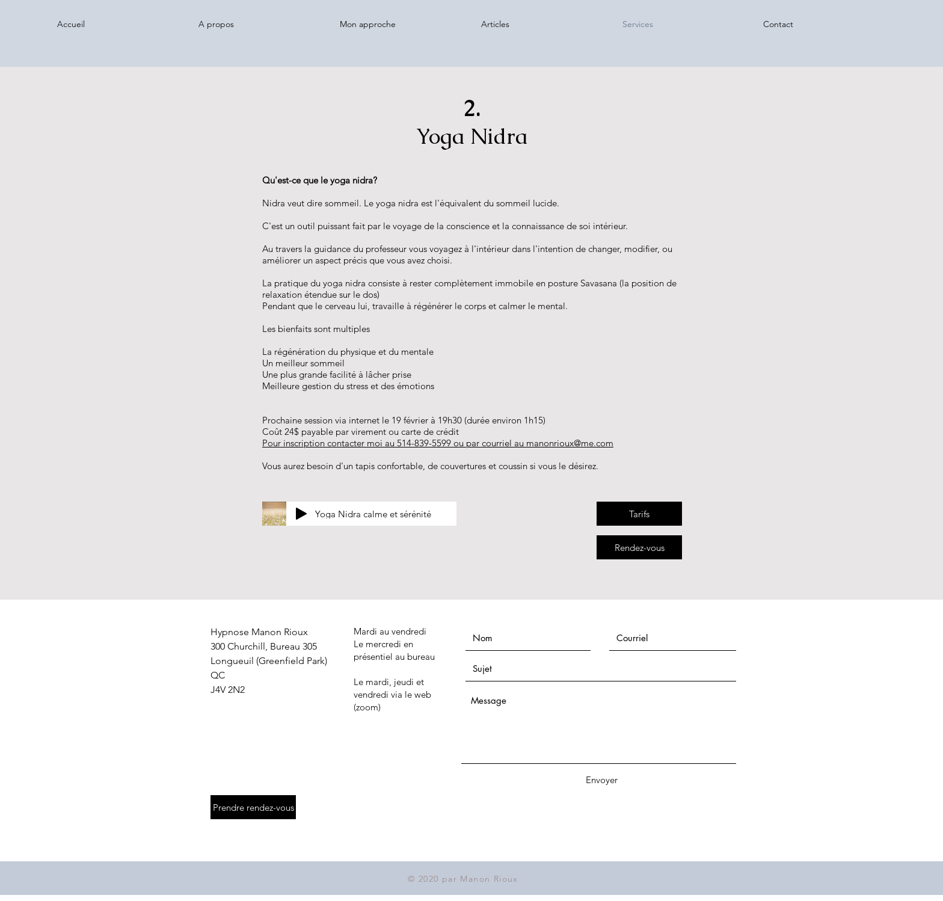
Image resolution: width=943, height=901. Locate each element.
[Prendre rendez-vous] (253, 807)
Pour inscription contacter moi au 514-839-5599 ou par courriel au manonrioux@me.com (437, 443)
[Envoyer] (601, 780)
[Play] (301, 514)
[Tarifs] (639, 514)
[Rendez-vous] (639, 547)
